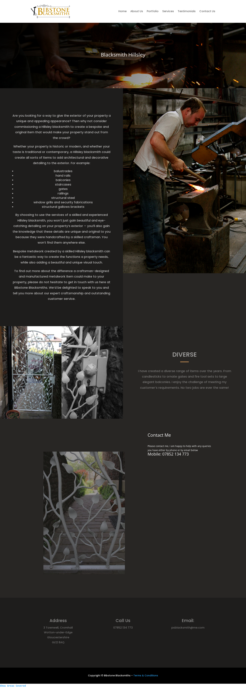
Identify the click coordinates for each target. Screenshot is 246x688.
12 (92, 551)
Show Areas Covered (13, 686)
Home (122, 11)
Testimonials (187, 11)
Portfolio (153, 11)
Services (168, 11)
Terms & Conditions (145, 675)
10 (89, 551)
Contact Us (207, 11)
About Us (136, 11)
